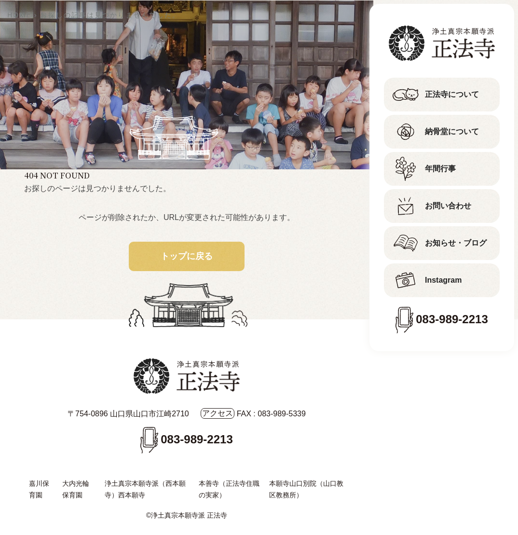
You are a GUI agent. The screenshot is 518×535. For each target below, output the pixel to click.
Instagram (443, 280)
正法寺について (452, 94)
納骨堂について (452, 131)
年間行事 (440, 169)
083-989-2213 (452, 319)
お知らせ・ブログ (456, 243)
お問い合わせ (448, 206)
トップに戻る (187, 256)
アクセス (217, 413)
